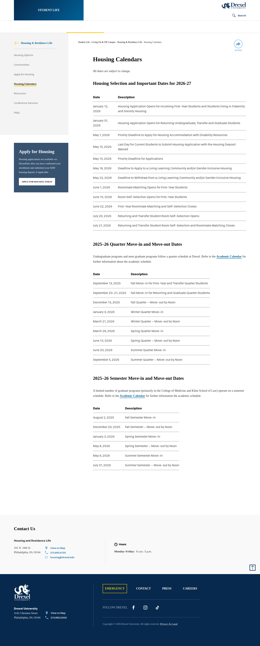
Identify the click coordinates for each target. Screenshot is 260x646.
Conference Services (26, 103)
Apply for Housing (24, 74)
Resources (20, 93)
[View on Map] (59, 548)
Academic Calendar (229, 256)
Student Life (49, 10)
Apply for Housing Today (37, 181)
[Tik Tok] (157, 608)
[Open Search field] (237, 15)
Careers (190, 588)
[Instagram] (145, 608)
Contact (143, 588)
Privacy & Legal (168, 624)
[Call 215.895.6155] (59, 553)
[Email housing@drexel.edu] (59, 557)
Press (166, 588)
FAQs (17, 112)
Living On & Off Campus (103, 42)
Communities (21, 64)
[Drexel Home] (234, 5)
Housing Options (23, 55)
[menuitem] (35, 27)
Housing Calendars (25, 84)
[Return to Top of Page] (253, 568)
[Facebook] (133, 608)
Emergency (115, 588)
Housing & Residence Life (33, 43)
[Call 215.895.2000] (56, 618)
